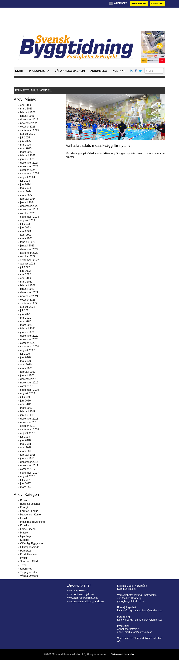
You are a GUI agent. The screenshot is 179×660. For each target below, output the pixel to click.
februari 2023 (27, 242)
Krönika (24, 525)
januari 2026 (27, 115)
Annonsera (157, 3)
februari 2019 (27, 411)
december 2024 (29, 162)
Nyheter (24, 539)
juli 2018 (25, 436)
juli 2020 (25, 353)
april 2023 (26, 234)
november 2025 (29, 123)
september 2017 (29, 472)
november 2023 (29, 209)
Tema (23, 565)
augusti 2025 (27, 133)
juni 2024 (25, 184)
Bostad (24, 500)
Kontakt (118, 71)
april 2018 (26, 447)
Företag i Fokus (29, 511)
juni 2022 (25, 270)
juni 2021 (25, 314)
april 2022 (26, 278)
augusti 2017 (27, 476)
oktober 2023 (27, 213)
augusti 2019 (27, 393)
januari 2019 (27, 415)
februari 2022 (27, 285)
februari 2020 (27, 371)
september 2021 (29, 303)
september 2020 (29, 346)
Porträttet (25, 550)
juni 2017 (25, 483)
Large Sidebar (28, 529)
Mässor (24, 532)
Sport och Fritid (29, 561)
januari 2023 (27, 245)
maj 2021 (25, 317)
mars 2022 (26, 281)
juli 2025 (25, 137)
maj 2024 (25, 188)
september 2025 (29, 130)
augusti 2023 (27, 220)
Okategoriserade (29, 547)
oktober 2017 (27, 469)
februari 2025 (27, 155)
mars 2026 (26, 108)
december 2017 (29, 462)
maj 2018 (25, 444)
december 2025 (29, 119)
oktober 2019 (27, 386)
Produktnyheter (29, 554)
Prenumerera (139, 3)
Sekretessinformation (123, 654)
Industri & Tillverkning (32, 521)
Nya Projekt (27, 536)
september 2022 (29, 260)
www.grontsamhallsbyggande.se (85, 601)
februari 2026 (27, 112)
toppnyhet (26, 568)
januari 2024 (27, 202)
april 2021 (26, 321)
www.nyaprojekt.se (77, 590)
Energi (24, 507)
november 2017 (29, 465)
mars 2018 (26, 451)
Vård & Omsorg (29, 576)
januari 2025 (27, 159)
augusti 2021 (27, 307)
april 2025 (26, 148)
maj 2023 (25, 231)
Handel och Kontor (31, 514)
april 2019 (26, 404)
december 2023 (29, 206)
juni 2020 (25, 357)
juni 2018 (25, 440)
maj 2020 (25, 361)
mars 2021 (26, 325)
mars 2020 (26, 368)
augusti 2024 (27, 177)
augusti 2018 (27, 433)
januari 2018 (27, 458)
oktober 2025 (27, 126)
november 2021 (29, 296)
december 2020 (29, 335)
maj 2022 (25, 274)
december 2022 (29, 249)
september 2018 (29, 429)
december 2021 (29, 292)
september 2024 (29, 173)
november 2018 (29, 422)
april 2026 (26, 105)
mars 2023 (26, 238)
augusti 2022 (27, 263)
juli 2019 (25, 397)
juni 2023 (25, 227)
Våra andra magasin (70, 71)
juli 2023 (25, 224)
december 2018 (29, 418)
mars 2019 (26, 407)
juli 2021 (25, 310)
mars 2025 (26, 152)
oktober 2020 (27, 343)
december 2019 (29, 379)
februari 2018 (27, 454)
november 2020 (29, 339)
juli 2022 (25, 267)
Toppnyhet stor (28, 572)
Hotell (23, 518)
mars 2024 (26, 195)
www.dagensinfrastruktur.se (82, 597)
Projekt (24, 557)
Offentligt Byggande (31, 543)
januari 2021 (27, 332)
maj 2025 (25, 144)
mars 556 (25, 487)
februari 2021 (27, 328)
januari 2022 (27, 289)
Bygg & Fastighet (30, 503)
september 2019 (29, 389)
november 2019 (29, 382)
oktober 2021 (27, 299)
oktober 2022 (27, 256)
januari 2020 (27, 375)
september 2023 (29, 216)
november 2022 (29, 252)
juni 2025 (25, 141)
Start (19, 71)
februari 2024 (27, 198)
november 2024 (29, 166)
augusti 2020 (27, 350)
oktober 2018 (27, 425)
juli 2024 (25, 180)
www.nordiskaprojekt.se (80, 594)
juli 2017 (25, 480)
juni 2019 (25, 400)
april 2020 (26, 364)
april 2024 (26, 191)
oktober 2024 (27, 170)
